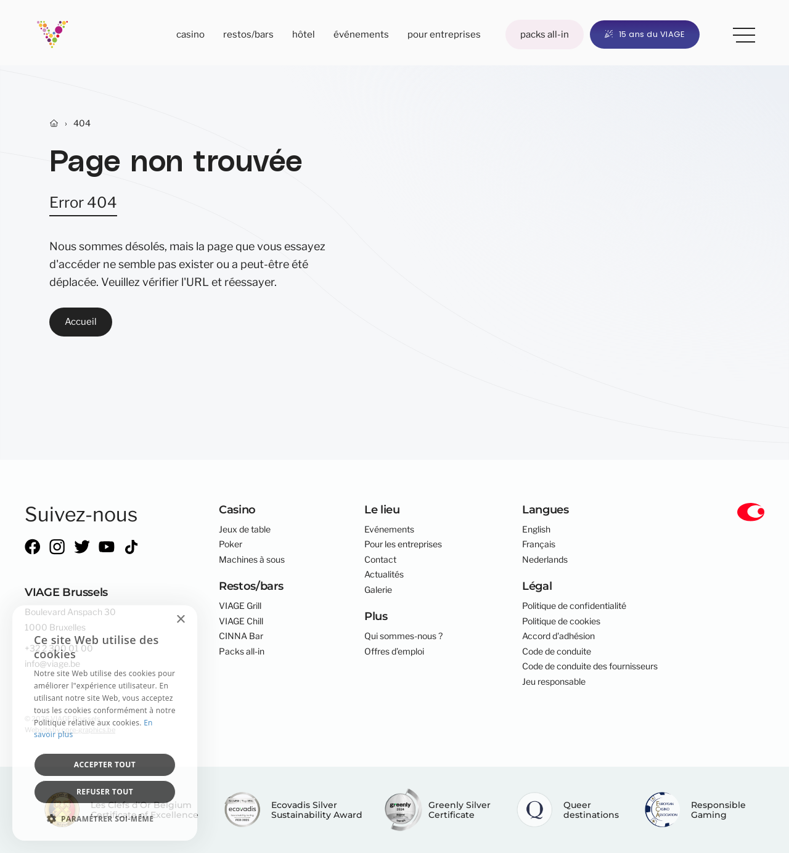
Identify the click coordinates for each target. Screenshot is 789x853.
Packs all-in (544, 34)
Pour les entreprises (403, 544)
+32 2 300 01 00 (59, 648)
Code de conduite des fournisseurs (590, 666)
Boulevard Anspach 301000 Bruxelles (70, 619)
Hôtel (303, 34)
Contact (380, 559)
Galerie (378, 589)
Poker (230, 544)
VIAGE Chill (241, 621)
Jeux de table (245, 529)
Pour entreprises (444, 34)
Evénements (389, 529)
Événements (361, 34)
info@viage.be (52, 663)
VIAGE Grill (240, 605)
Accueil (81, 321)
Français (538, 544)
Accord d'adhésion (558, 636)
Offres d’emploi (394, 651)
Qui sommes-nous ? (403, 636)
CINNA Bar (241, 636)
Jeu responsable (554, 681)
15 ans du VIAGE (645, 34)
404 (82, 123)
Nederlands (545, 559)
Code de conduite (556, 651)
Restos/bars (248, 34)
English (536, 529)
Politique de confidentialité (574, 605)
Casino (190, 34)
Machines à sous (252, 559)
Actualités (384, 574)
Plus (739, 33)
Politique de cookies (561, 621)
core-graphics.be (88, 729)
